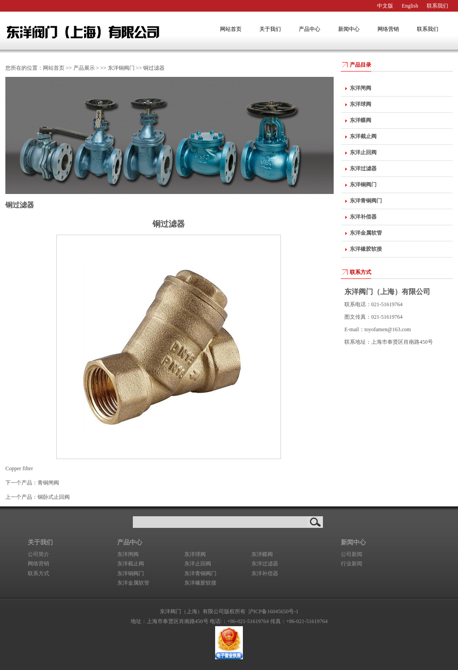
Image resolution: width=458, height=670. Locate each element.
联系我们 (437, 6)
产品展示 (84, 68)
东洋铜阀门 (121, 68)
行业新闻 (351, 563)
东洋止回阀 (197, 563)
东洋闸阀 (128, 554)
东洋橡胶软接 (200, 583)
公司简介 (38, 554)
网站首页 (231, 29)
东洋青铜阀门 (200, 573)
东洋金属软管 (133, 583)
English (410, 6)
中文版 (385, 6)
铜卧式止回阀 (54, 497)
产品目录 (360, 65)
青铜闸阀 (48, 483)
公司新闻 (351, 554)
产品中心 (309, 29)
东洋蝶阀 (262, 554)
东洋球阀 (195, 554)
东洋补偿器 (264, 573)
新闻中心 (349, 29)
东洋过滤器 (264, 563)
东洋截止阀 (130, 563)
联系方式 (360, 272)
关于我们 (270, 29)
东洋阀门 (94, 31)
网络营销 (388, 29)
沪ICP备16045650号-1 (273, 611)
